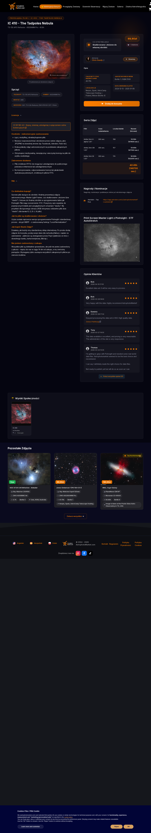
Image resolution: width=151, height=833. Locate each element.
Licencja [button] (16, 115)
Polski (52, 543)
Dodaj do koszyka (111, 104)
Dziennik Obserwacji (91, 7)
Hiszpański (36, 543)
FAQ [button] (14, 181)
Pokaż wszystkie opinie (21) (111, 376)
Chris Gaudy (98, 60)
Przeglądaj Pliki (19, 18)
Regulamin (113, 544)
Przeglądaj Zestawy (71, 7)
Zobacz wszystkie (75, 516)
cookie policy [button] (68, 817)
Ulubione (133, 45)
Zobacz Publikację (93, 322)
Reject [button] (116, 826)
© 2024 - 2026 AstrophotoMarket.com (85, 543)
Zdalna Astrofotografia (136, 7)
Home (35, 7)
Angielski (18, 543)
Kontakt (105, 544)
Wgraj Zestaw (109, 7)
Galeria (120, 7)
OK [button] (128, 826)
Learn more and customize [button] (30, 826)
